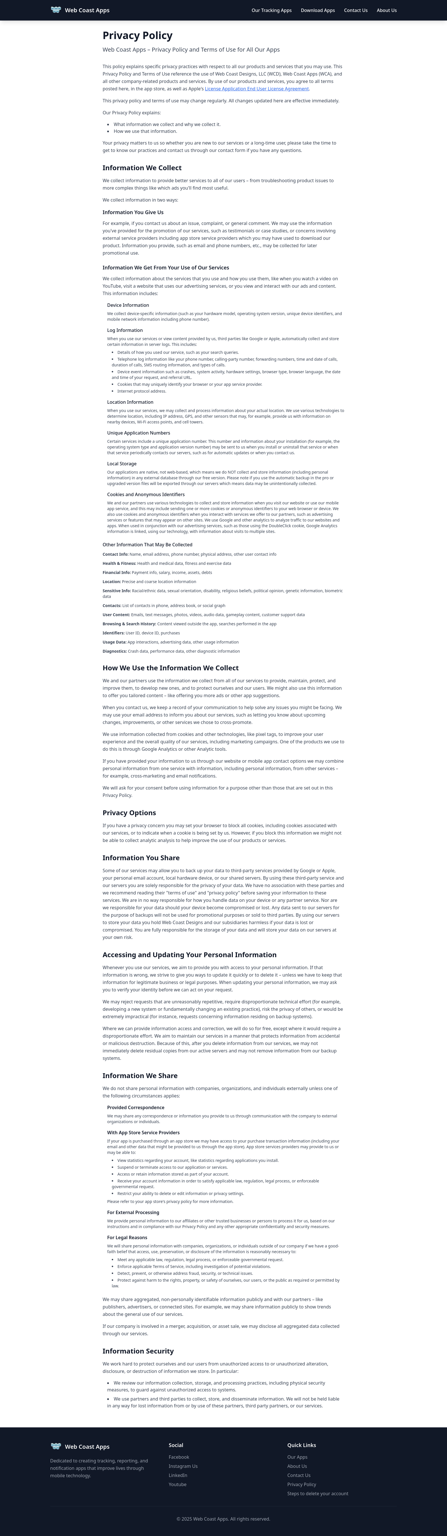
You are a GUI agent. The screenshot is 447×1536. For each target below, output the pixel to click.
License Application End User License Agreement (257, 89)
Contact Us (356, 10)
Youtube (177, 1484)
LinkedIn (178, 1475)
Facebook (179, 1457)
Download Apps (318, 10)
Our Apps (297, 1457)
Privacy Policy (301, 1484)
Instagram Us (183, 1466)
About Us (387, 10)
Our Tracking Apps (272, 10)
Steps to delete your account (317, 1493)
